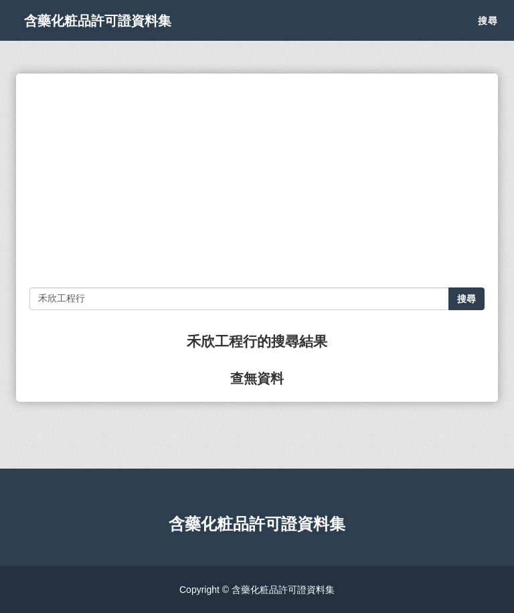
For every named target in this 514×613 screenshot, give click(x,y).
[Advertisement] (257, 180)
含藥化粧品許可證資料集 (119, 33)
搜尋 (488, 33)
